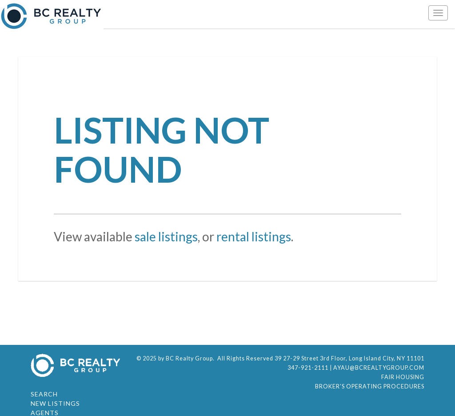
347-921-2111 (307, 367)
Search (44, 394)
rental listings (253, 236)
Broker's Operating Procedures (369, 386)
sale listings (166, 236)
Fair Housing (402, 377)
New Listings (55, 403)
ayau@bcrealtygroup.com (378, 367)
